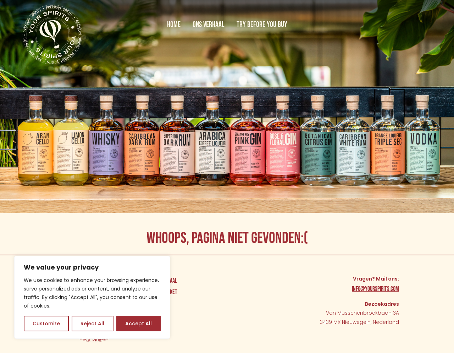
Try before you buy (262, 24)
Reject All (92, 323)
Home (174, 24)
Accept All (138, 323)
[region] (92, 297)
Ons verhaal (209, 24)
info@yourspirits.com (375, 289)
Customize (46, 323)
